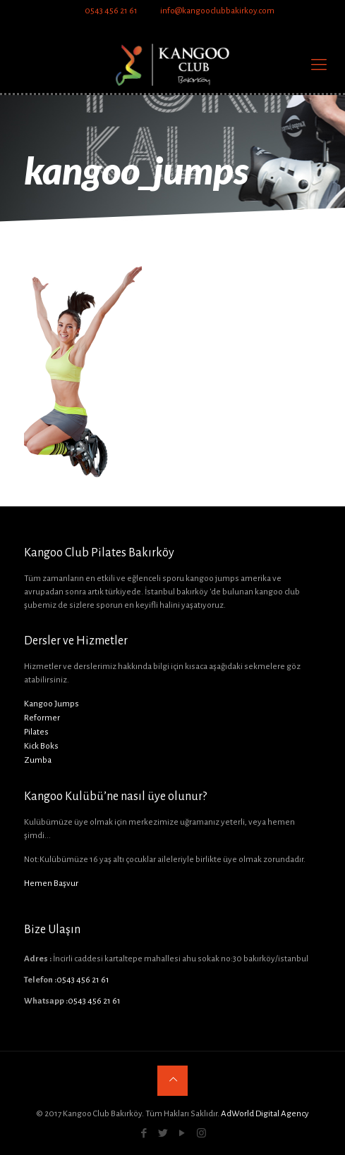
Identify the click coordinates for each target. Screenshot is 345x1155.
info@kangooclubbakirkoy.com (216, 10)
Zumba (38, 760)
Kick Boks (41, 746)
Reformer (42, 718)
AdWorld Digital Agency (265, 1113)
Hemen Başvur (51, 883)
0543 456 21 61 (111, 10)
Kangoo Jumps (51, 703)
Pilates (36, 732)
